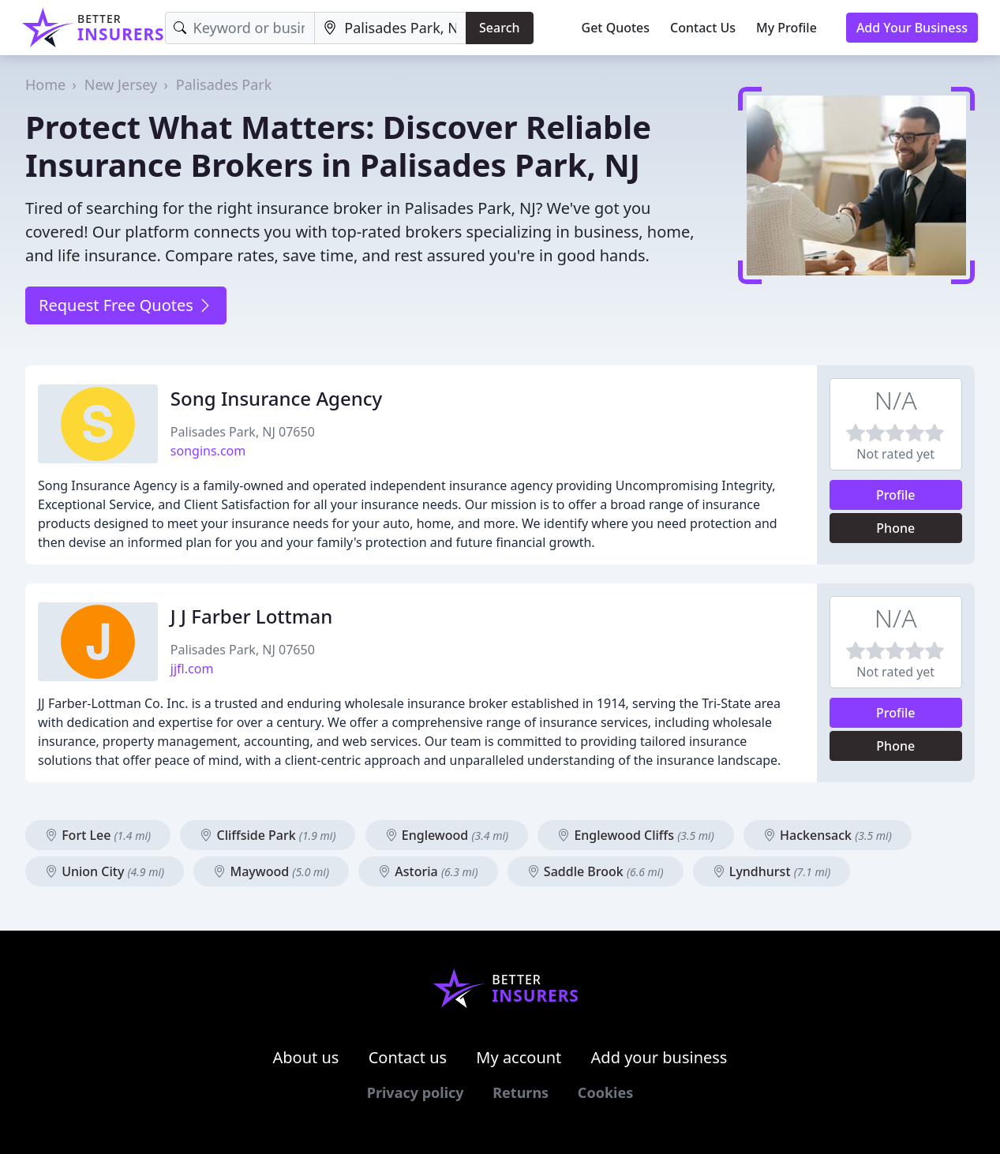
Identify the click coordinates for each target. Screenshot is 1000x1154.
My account (518, 1057)
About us (306, 1057)
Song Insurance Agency (276, 398)
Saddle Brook (595, 871)
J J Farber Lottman (251, 616)
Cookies (605, 1092)
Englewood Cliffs (635, 835)
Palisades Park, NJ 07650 (242, 431)
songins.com (207, 450)
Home (45, 84)
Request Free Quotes (126, 305)
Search (499, 27)
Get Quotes (616, 27)
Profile (896, 495)
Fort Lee (98, 835)
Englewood (446, 835)
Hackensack (827, 835)
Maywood (271, 871)
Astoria (428, 871)
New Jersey (120, 84)
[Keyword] (240, 28)
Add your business (659, 1057)
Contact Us (703, 27)
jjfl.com (192, 668)
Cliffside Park (267, 835)
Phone (895, 528)
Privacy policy (415, 1092)
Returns (521, 1092)
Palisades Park (224, 84)
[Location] (390, 28)
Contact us (408, 1057)
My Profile (786, 27)
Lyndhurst (772, 871)
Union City (104, 871)
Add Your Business (912, 27)
